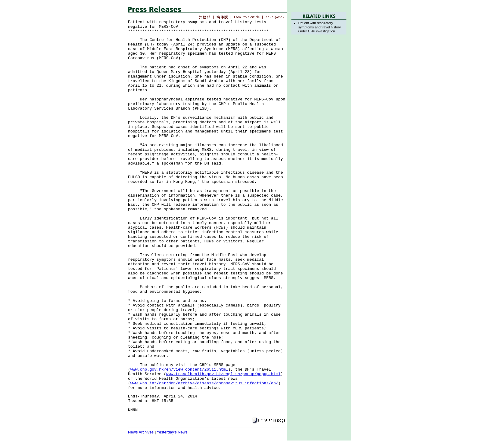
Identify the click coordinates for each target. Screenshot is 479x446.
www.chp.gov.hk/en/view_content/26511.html (179, 369)
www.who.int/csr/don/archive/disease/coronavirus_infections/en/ (204, 383)
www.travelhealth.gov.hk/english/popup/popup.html (223, 374)
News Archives (141, 432)
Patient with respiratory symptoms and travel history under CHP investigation (319, 27)
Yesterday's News (172, 432)
